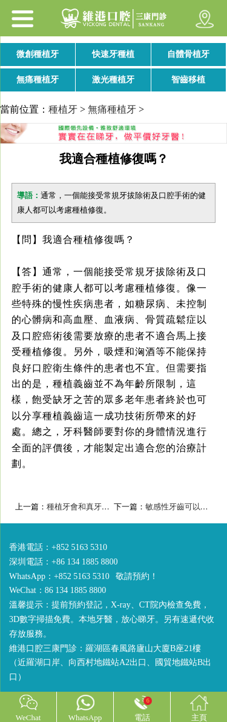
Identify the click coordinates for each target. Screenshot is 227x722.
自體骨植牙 (188, 54)
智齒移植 (188, 79)
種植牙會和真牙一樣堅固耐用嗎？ (106, 506)
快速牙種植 (113, 54)
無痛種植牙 (37, 79)
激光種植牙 (113, 79)
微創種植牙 (37, 54)
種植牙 (62, 109)
